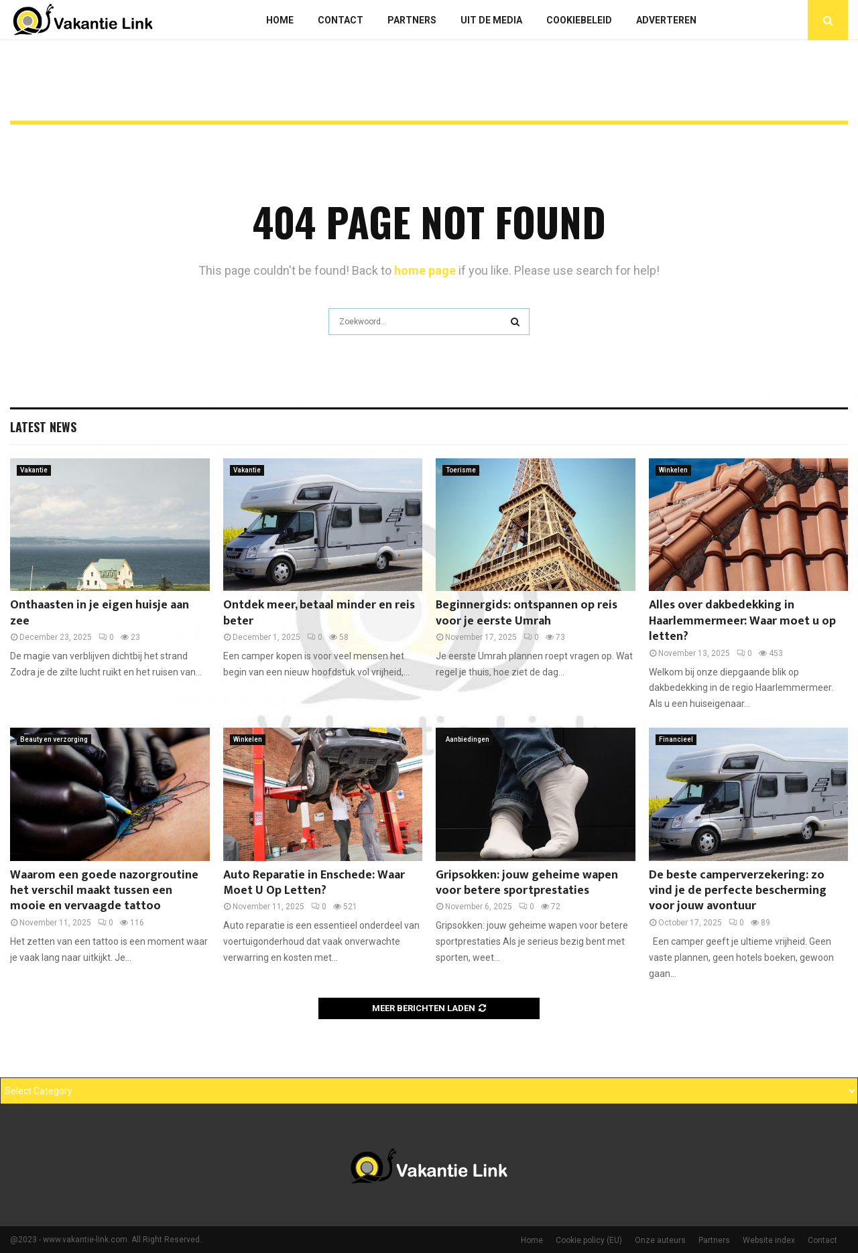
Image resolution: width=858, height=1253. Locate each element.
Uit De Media (491, 20)
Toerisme (461, 470)
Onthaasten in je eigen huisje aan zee (99, 613)
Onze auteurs (660, 1240)
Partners (411, 20)
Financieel (676, 739)
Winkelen (673, 470)
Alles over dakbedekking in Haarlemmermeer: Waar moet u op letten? (742, 621)
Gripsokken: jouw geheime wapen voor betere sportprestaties (527, 883)
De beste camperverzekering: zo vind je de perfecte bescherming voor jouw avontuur (737, 891)
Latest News (43, 427)
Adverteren (666, 20)
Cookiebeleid (579, 20)
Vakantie (34, 470)
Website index (769, 1240)
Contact (340, 20)
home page (425, 270)
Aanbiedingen (467, 739)
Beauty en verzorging (54, 739)
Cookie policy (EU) (589, 1240)
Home (280, 20)
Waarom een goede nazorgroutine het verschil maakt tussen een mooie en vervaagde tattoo (104, 891)
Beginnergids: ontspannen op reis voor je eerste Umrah (526, 613)
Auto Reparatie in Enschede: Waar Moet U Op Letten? (314, 883)
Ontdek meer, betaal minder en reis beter (319, 613)
